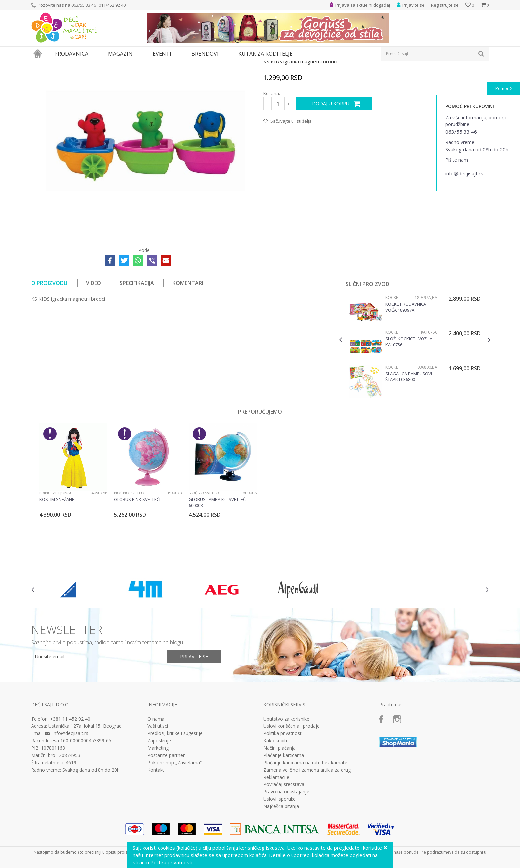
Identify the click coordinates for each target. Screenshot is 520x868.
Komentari (187, 344)
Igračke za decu (89, 65)
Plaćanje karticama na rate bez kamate (305, 823)
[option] (415, 409)
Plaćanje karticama (283, 816)
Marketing (158, 809)
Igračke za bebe (124, 65)
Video (93, 344)
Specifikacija (137, 344)
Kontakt (155, 831)
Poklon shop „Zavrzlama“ (174, 823)
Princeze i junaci (56, 554)
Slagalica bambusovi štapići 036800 (408, 437)
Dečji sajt (39, 65)
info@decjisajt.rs (70, 794)
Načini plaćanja (279, 809)
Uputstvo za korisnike (286, 779)
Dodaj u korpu (330, 164)
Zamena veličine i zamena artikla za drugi (307, 831)
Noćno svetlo (129, 554)
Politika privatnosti (283, 794)
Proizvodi (62, 65)
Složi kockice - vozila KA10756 (408, 403)
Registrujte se (445, 5)
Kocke (391, 358)
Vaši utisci (157, 787)
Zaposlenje (159, 801)
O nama (155, 779)
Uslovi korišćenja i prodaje (291, 787)
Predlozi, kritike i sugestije (175, 794)
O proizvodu (49, 344)
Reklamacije (276, 838)
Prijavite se (194, 717)
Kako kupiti (275, 801)
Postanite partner (166, 816)
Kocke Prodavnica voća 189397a (405, 368)
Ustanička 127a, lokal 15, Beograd (85, 787)
